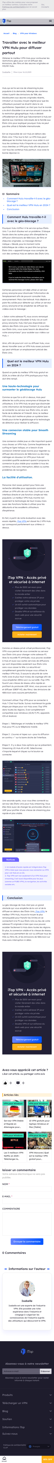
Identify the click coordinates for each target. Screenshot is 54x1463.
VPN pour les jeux (37, 1135)
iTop (27, 1351)
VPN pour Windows (28, 33)
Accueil (6, 33)
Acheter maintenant (27, 634)
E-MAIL (7, 1196)
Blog (15, 33)
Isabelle (6, 72)
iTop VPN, (40, 911)
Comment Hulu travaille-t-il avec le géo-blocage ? (29, 199)
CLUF (5, 1448)
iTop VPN (22, 521)
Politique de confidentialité (14, 1445)
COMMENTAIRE (11, 1208)
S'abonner (45, 1371)
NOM (6, 1184)
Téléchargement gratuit (27, 627)
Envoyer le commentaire (27, 1241)
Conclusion (13, 209)
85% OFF (47, 1459)
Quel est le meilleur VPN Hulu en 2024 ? (28, 205)
